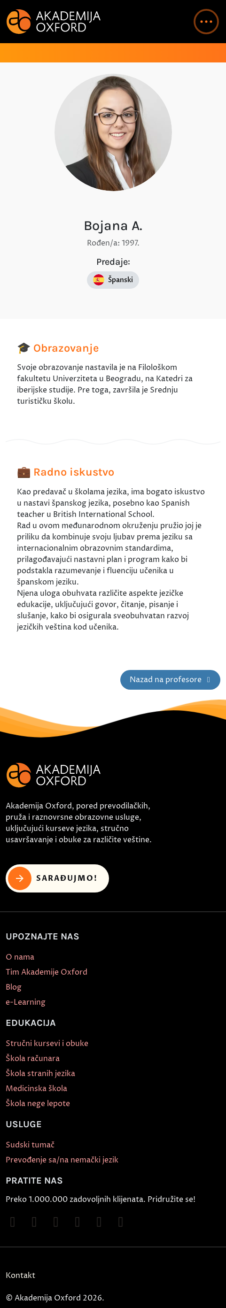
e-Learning (26, 1002)
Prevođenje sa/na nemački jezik (62, 1160)
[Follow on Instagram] (34, 1222)
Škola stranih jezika (40, 1074)
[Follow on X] (99, 1222)
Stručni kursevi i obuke (47, 1044)
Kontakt (20, 1275)
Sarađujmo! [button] (53, 878)
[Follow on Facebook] (13, 1222)
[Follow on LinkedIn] (121, 1222)
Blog (14, 987)
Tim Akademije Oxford (46, 972)
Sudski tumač (30, 1145)
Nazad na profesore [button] (171, 679)
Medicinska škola (36, 1089)
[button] (206, 21)
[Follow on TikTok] (56, 1222)
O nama (20, 957)
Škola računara (33, 1059)
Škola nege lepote (38, 1104)
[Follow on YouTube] (77, 1222)
